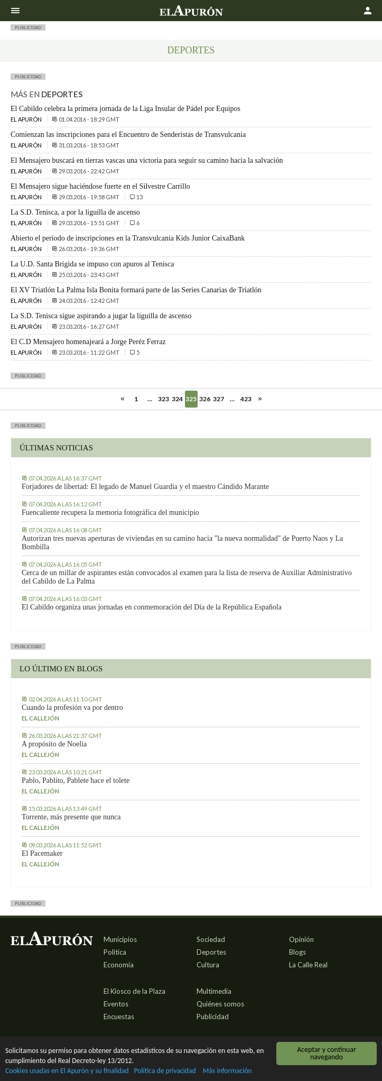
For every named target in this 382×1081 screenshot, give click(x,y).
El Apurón (27, 119)
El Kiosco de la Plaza (134, 991)
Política (115, 952)
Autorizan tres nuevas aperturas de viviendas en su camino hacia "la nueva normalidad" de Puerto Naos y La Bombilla (182, 542)
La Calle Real (308, 964)
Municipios (120, 939)
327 (218, 399)
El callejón (40, 718)
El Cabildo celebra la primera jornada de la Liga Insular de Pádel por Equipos (125, 109)
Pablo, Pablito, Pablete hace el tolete (75, 780)
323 (163, 399)
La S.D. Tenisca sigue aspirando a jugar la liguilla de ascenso (101, 316)
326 (204, 399)
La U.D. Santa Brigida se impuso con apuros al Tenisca (92, 264)
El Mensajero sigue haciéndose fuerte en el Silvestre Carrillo (100, 186)
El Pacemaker (42, 853)
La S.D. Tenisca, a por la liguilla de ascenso (75, 212)
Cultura (208, 964)
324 (177, 399)
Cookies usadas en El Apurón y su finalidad (67, 1071)
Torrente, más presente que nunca (71, 817)
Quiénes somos (220, 1004)
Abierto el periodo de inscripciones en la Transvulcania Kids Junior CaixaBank (128, 238)
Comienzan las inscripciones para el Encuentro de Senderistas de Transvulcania (128, 134)
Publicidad (213, 1016)
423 (245, 399)
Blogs (297, 952)
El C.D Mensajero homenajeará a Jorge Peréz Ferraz (88, 342)
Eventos (116, 1004)
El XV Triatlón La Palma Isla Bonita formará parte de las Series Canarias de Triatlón (136, 290)
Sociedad (211, 939)
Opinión (301, 939)
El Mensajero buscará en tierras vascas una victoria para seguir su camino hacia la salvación (147, 160)
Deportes (191, 50)
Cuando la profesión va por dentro (72, 708)
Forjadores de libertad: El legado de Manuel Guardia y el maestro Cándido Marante (145, 487)
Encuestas (119, 1016)
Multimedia (214, 991)
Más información (227, 1071)
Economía (119, 964)
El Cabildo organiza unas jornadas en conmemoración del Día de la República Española (152, 607)
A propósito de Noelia (54, 744)
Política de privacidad (165, 1071)
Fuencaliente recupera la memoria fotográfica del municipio (110, 512)
